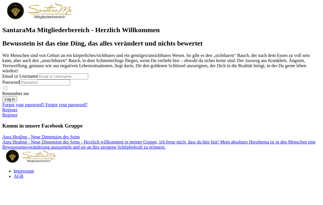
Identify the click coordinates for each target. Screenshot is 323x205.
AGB (18, 176)
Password (11, 82)
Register (9, 109)
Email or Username (20, 76)
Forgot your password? (23, 104)
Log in (10, 99)
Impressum (24, 171)
